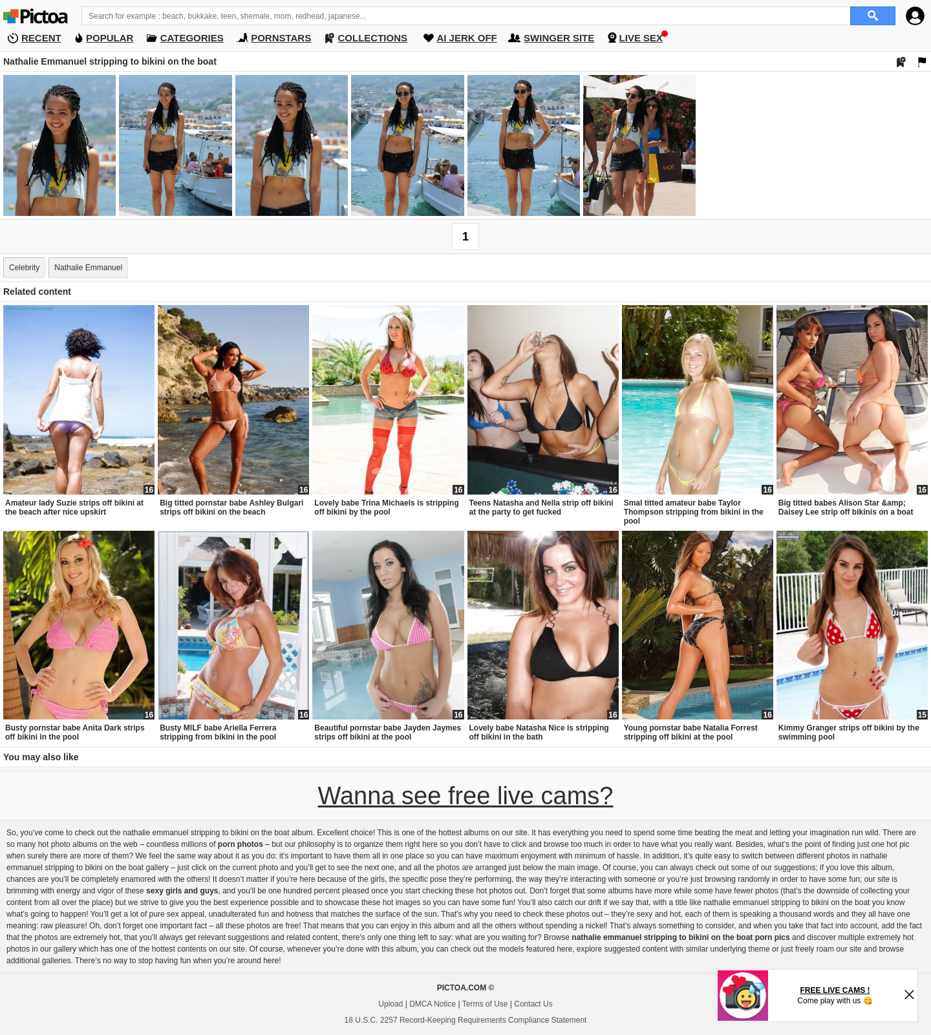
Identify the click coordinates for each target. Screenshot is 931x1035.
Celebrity (24, 267)
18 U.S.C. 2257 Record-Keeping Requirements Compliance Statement (466, 1020)
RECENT (41, 37)
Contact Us (533, 1003)
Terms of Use (485, 1003)
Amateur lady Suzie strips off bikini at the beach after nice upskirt (74, 507)
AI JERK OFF (466, 37)
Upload (390, 1003)
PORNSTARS (281, 37)
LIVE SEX (641, 37)
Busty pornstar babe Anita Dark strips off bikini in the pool (75, 732)
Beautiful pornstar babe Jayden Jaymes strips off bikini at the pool (387, 732)
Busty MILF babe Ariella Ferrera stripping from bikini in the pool (218, 732)
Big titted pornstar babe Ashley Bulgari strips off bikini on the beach (231, 507)
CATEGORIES (192, 37)
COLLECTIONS (373, 37)
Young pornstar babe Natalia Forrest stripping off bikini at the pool (691, 732)
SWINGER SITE (559, 37)
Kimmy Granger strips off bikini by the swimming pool (848, 732)
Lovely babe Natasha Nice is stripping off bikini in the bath (539, 732)
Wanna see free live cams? (466, 795)
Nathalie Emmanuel (88, 267)
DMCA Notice (432, 1003)
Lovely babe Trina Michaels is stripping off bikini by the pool (386, 507)
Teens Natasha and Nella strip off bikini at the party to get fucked (541, 507)
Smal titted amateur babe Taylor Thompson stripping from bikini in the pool (694, 512)
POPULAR (109, 37)
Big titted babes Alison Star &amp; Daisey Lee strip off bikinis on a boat (846, 507)
